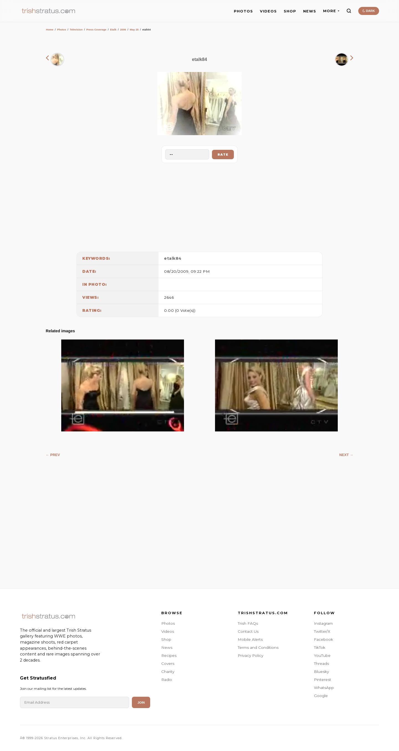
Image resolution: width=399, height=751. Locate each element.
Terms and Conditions (258, 647)
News (166, 647)
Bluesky (321, 671)
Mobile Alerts (250, 639)
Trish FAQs (248, 623)
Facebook (323, 639)
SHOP (290, 11)
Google (321, 695)
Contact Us (248, 631)
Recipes (169, 655)
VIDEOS (268, 11)
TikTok (319, 647)
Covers (167, 663)
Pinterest (322, 679)
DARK (368, 10)
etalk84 (172, 258)
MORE (331, 11)
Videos (167, 631)
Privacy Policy (250, 655)
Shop (166, 639)
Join (141, 702)
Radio (166, 679)
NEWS (309, 11)
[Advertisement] (199, 206)
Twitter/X (322, 631)
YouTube (322, 655)
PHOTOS (243, 11)
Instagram (323, 623)
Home (49, 29)
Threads (321, 663)
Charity (167, 671)
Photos (61, 29)
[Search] (348, 10)
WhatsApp (324, 687)
